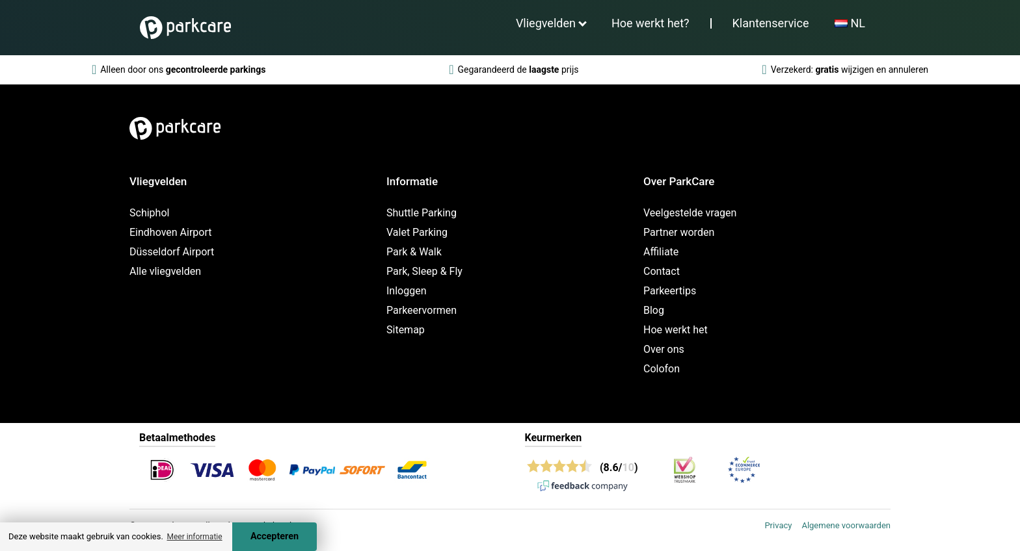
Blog (653, 310)
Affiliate (660, 252)
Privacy (778, 525)
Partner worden (678, 232)
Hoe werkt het (675, 330)
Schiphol (149, 213)
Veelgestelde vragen (689, 213)
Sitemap (405, 330)
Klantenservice (770, 23)
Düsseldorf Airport (171, 252)
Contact (661, 271)
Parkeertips (669, 291)
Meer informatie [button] (194, 536)
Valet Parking (417, 232)
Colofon (661, 369)
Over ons (663, 349)
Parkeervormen (421, 310)
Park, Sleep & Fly (424, 271)
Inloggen (406, 291)
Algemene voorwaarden (846, 525)
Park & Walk (414, 252)
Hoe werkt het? (650, 23)
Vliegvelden (546, 23)
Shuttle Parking (421, 213)
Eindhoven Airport (170, 232)
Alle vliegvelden (165, 271)
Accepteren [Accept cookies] (274, 536)
